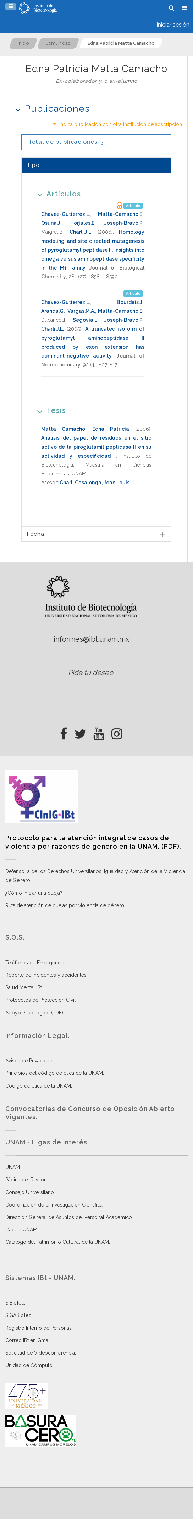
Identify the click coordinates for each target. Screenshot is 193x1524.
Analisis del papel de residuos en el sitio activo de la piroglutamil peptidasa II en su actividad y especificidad (96, 446)
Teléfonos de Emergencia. (35, 962)
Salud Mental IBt (23, 987)
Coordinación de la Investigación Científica (54, 1205)
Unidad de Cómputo (29, 1365)
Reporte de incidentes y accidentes (46, 975)
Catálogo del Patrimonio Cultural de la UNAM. (57, 1242)
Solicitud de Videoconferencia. (40, 1353)
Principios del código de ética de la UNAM (54, 1073)
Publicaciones (50, 108)
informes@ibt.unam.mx (91, 639)
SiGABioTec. (18, 1315)
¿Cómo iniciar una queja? (33, 893)
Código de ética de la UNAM (38, 1086)
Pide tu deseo (90, 672)
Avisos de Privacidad (29, 1060)
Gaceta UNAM (21, 1229)
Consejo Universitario (29, 1192)
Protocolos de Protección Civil (40, 1000)
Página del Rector (25, 1179)
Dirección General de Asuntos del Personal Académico (68, 1217)
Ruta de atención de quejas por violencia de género (64, 905)
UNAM (12, 1167)
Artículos (56, 194)
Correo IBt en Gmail (28, 1340)
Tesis (49, 410)
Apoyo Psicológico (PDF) (34, 1013)
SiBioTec (14, 1303)
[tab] (96, 165)
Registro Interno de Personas (38, 1328)
